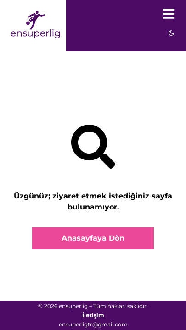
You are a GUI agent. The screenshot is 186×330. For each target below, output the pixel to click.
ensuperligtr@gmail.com (93, 324)
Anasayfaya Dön (93, 238)
